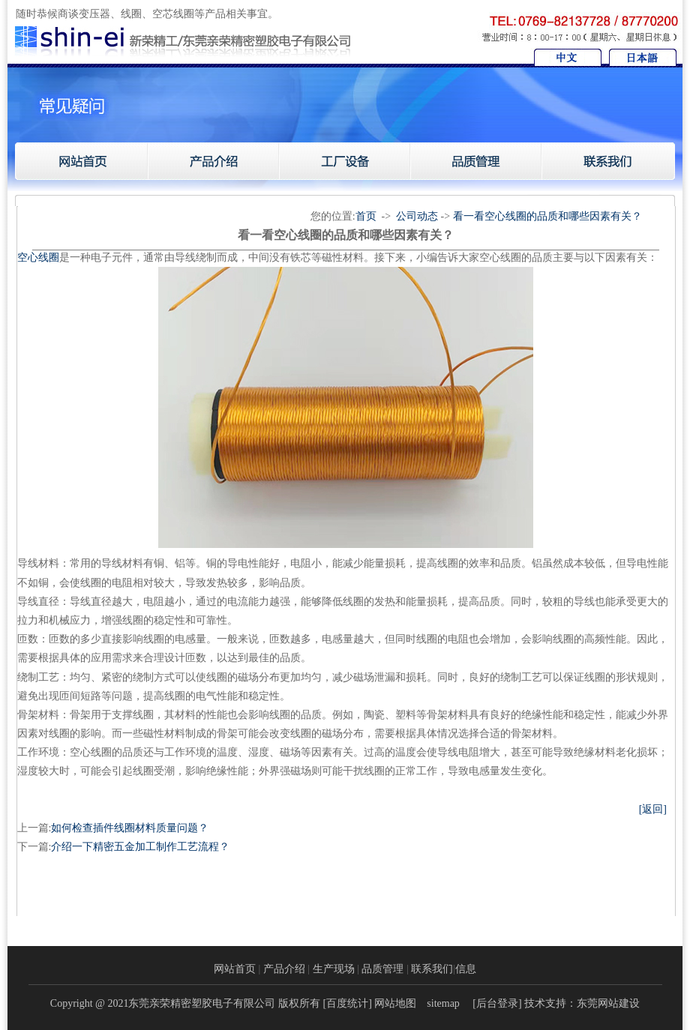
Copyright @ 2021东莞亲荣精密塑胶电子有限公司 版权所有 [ (188, 1003)
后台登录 (497, 1003)
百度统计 (347, 1003)
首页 (366, 216)
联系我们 (432, 969)
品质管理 (383, 969)
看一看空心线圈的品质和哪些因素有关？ (547, 216)
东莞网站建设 (608, 1003)
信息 (465, 969)
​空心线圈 (38, 257)
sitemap (443, 1003)
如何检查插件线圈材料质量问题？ (129, 828)
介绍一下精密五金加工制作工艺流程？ (140, 846)
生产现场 (334, 969)
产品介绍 (284, 969)
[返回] (653, 809)
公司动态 (417, 216)
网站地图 (395, 1003)
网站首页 (235, 969)
